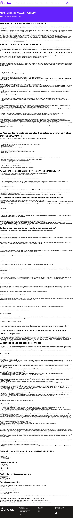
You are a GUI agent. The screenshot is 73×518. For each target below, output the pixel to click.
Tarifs (20, 514)
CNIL (26, 501)
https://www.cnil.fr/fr (19, 41)
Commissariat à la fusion (23, 511)
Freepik (2, 470)
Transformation (30, 3)
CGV (38, 510)
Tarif (52, 3)
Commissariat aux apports (24, 508)
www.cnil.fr (64, 326)
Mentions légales (40, 508)
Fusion (36, 3)
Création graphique (8, 462)
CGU (39, 511)
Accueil (17, 3)
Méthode (47, 3)
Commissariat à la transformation (25, 510)
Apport (23, 3)
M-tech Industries (4, 476)
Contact (56, 3)
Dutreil (41, 3)
